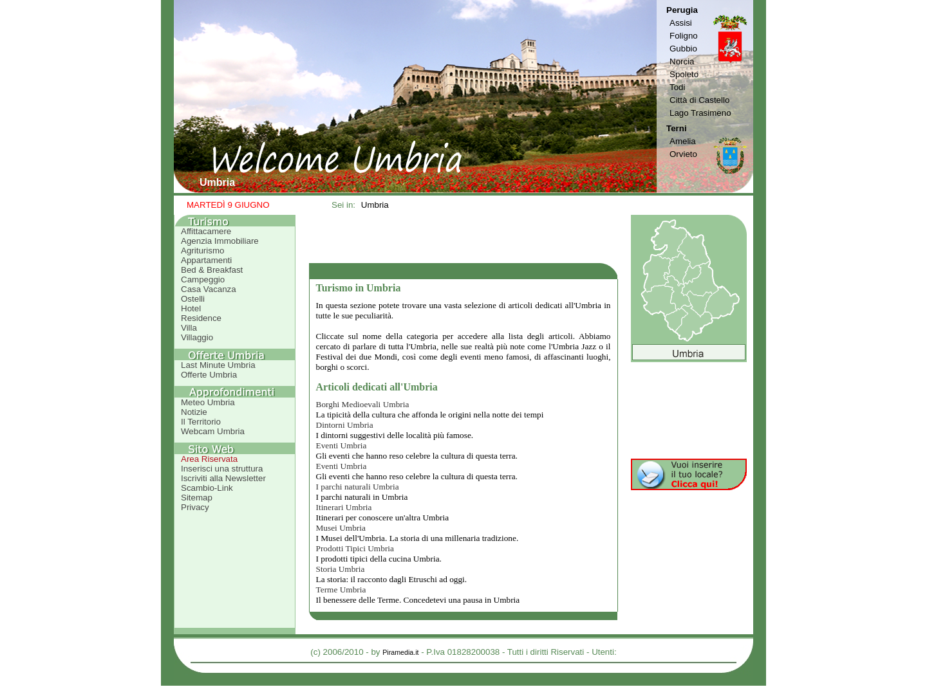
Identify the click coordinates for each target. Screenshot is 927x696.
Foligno (684, 36)
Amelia (683, 141)
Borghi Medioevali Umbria (362, 404)
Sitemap (196, 497)
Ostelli (193, 299)
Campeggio (203, 279)
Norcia (682, 61)
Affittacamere (206, 231)
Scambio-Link (207, 488)
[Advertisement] (463, 238)
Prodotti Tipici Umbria (355, 548)
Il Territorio (201, 421)
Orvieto (683, 154)
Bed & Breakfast (212, 270)
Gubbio (683, 48)
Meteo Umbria (208, 402)
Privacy (195, 507)
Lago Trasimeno (700, 113)
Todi (677, 87)
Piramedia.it (400, 652)
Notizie (194, 412)
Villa (189, 328)
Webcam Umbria (213, 431)
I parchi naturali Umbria (357, 486)
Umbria (375, 205)
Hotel (191, 308)
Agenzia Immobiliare (220, 241)
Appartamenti (206, 260)
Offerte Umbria (209, 375)
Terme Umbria (341, 589)
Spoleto (684, 74)
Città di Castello (699, 100)
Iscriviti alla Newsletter (223, 478)
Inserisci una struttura (222, 468)
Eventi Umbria (341, 445)
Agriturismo (202, 250)
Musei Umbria (341, 528)
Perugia (682, 10)
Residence (201, 318)
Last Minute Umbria (218, 365)
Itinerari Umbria (344, 507)
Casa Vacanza (208, 289)
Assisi (681, 23)
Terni (676, 128)
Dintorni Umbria (344, 425)
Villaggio (197, 337)
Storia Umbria (340, 569)
